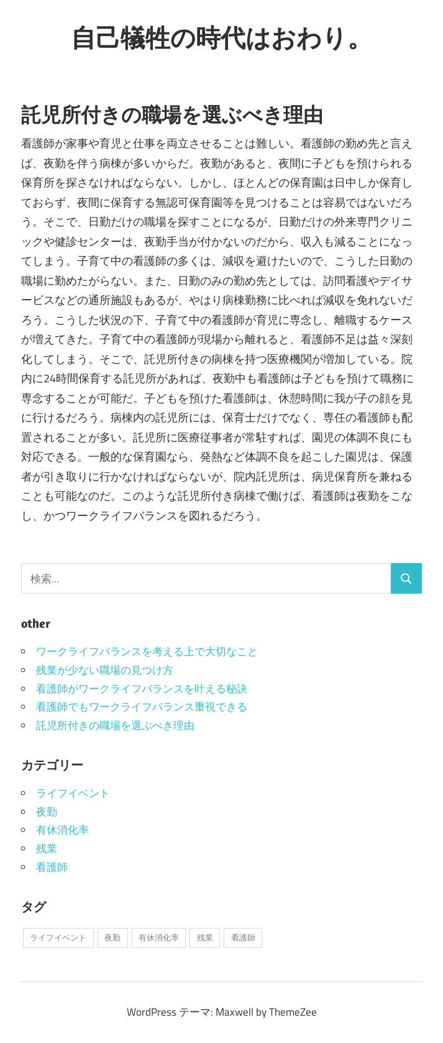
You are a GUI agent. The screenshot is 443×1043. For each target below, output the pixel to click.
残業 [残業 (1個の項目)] (205, 937)
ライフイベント (73, 793)
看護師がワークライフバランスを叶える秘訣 (141, 689)
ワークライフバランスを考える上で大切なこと (147, 651)
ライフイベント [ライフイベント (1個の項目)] (58, 937)
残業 (46, 848)
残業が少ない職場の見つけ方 (104, 670)
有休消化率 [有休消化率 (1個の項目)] (159, 937)
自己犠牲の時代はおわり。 (221, 37)
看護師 (52, 867)
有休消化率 (62, 830)
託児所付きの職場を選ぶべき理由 (115, 725)
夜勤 (46, 812)
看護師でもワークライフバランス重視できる (141, 707)
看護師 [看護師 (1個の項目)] (243, 937)
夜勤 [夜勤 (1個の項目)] (112, 937)
